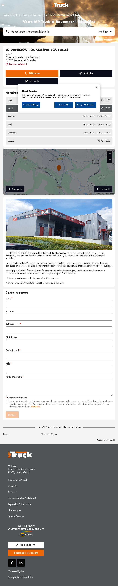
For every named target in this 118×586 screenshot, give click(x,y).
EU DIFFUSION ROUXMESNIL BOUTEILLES (60, 15)
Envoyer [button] (12, 415)
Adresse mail (13, 324)
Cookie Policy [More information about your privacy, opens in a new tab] (74, 97)
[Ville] (59, 369)
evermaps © (110, 440)
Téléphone (11, 337)
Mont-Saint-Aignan (49, 434)
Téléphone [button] (32, 73)
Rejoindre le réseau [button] (26, 553)
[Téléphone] (59, 343)
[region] (59, 98)
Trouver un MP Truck (11, 15)
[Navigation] (3, 4)
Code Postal (12, 350)
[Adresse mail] (59, 330)
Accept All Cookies (86, 105)
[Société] (59, 317)
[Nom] (59, 303)
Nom (8, 298)
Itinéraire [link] (86, 73)
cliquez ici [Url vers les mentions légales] (35, 407)
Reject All (63, 105)
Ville (8, 363)
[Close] (97, 88)
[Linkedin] (21, 563)
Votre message (14, 377)
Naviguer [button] (15, 189)
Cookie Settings (31, 105)
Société (10, 311)
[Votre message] (59, 387)
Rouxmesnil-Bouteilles (32, 15)
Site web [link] (32, 81)
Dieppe (6, 434)
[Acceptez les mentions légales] (7, 401)
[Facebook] (12, 563)
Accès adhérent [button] (25, 545)
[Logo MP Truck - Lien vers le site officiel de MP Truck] (60, 5)
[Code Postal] (59, 356)
